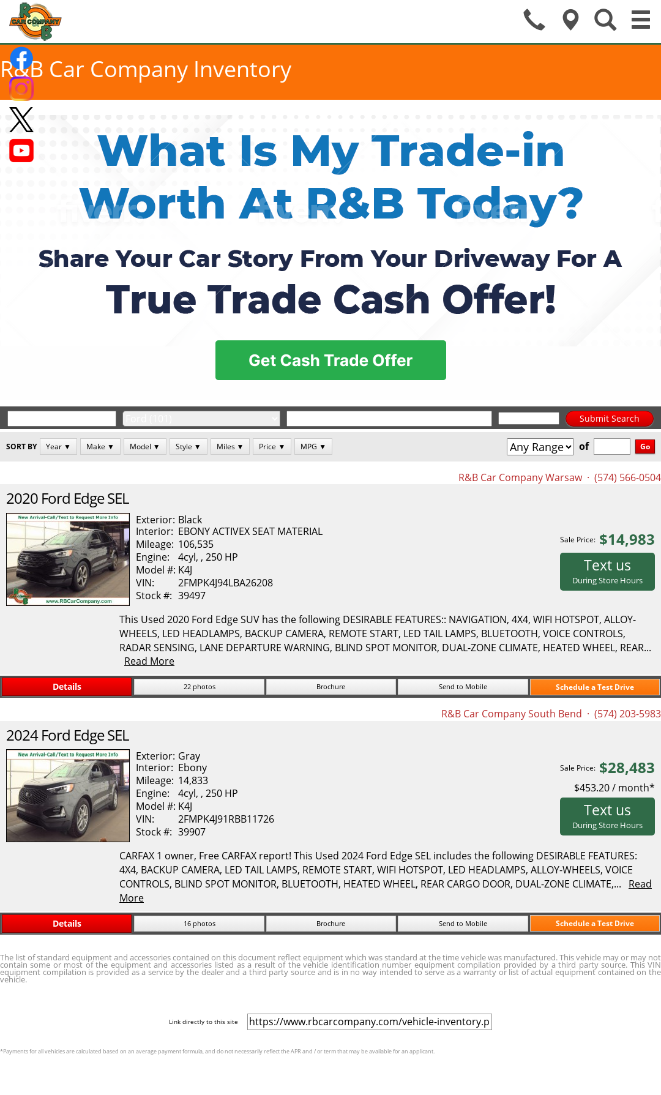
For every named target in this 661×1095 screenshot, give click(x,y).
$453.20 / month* (614, 787)
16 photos (199, 923)
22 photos (199, 686)
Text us (607, 570)
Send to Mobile (463, 686)
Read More (149, 661)
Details (67, 686)
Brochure (330, 686)
